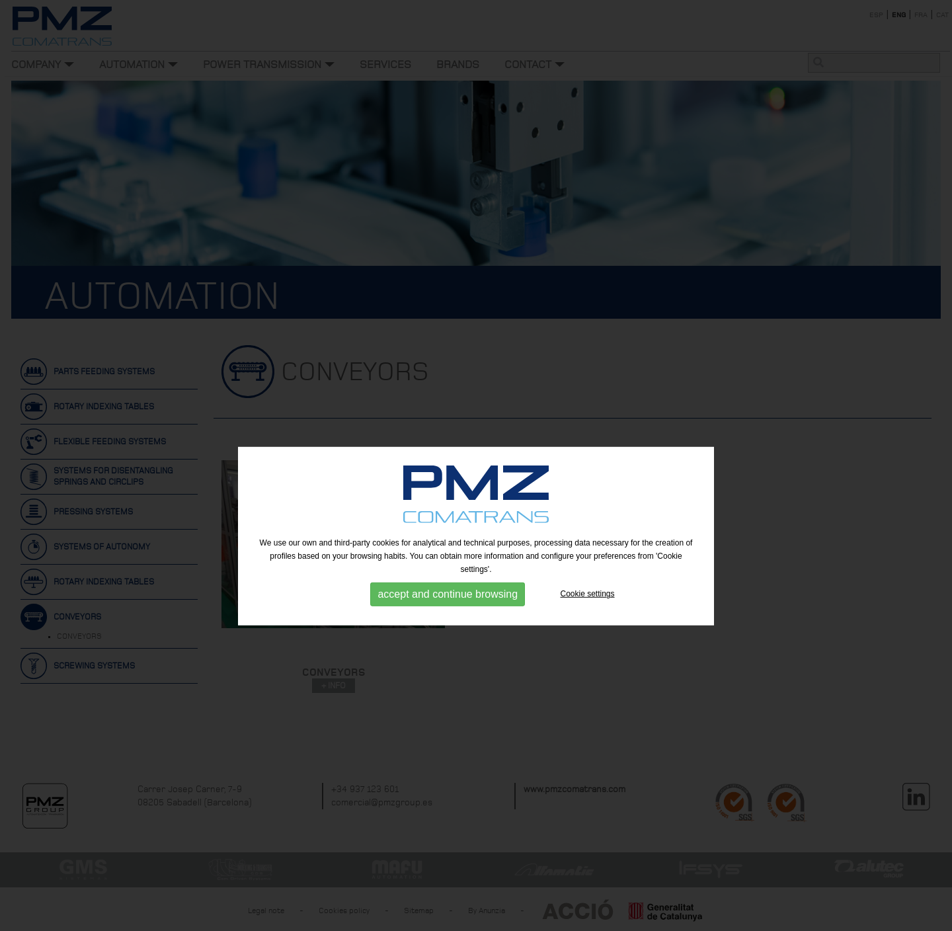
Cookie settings (588, 623)
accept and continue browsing (447, 623)
